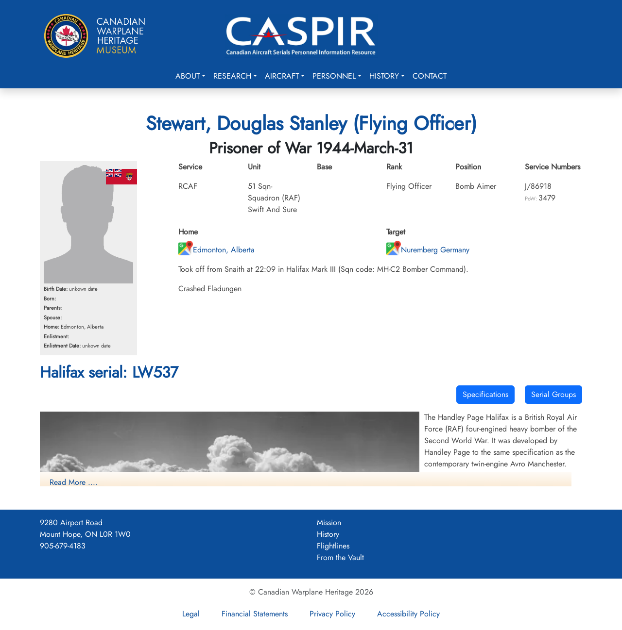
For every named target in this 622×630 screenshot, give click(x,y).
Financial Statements (255, 613)
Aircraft (282, 76)
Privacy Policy (332, 613)
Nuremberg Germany (427, 249)
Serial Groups (553, 394)
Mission (329, 522)
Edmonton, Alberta (216, 249)
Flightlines (333, 545)
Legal (191, 613)
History (384, 76)
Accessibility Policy (408, 613)
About (187, 76)
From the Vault (340, 557)
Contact (430, 76)
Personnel (334, 76)
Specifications (485, 394)
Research (232, 76)
